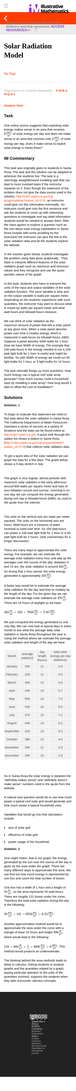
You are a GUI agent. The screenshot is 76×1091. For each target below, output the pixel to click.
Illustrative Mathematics (37, 1032)
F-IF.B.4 (61, 90)
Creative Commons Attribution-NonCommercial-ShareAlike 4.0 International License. (39, 1045)
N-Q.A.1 (9, 94)
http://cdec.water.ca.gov (20, 434)
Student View (13, 105)
